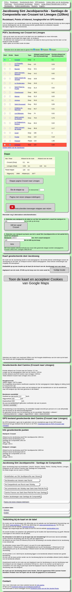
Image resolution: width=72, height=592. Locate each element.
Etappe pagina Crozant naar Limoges (25, 181)
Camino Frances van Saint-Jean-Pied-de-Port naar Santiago (26, 492)
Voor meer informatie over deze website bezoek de (20, 585)
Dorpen (53, 50)
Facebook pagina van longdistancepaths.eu (25, 587)
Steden (37, 50)
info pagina (40, 585)
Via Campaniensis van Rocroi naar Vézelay (20, 484)
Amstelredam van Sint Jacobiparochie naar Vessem (23, 476)
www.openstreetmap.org (47, 525)
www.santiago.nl (15, 525)
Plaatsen (45, 50)
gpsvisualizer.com (53, 528)
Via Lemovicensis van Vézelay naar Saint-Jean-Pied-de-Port (26, 488)
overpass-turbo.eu (28, 527)
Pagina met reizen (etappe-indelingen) (25, 197)
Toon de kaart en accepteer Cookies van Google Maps (36, 279)
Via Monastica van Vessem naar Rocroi (18, 480)
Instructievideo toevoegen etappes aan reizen (30, 207)
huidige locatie (59, 270)
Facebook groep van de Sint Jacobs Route (44, 588)
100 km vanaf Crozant (15, 226)
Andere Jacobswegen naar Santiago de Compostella (22, 497)
